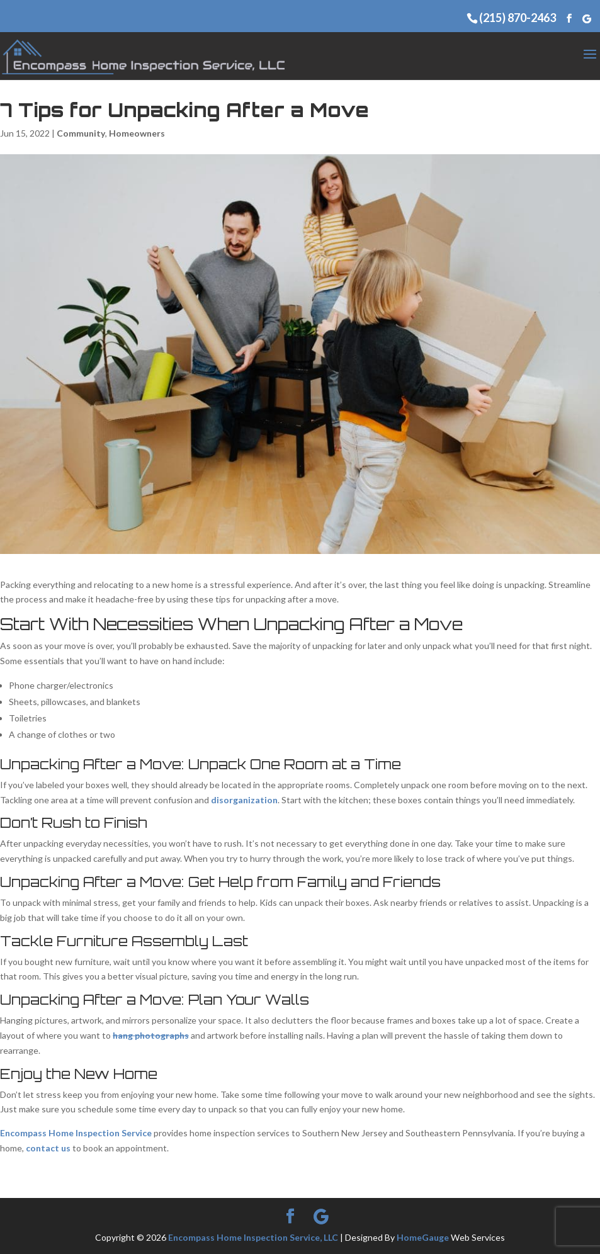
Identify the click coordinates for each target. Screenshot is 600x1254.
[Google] (586, 18)
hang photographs (151, 1035)
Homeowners (137, 133)
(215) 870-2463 (517, 18)
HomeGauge (423, 1237)
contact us (48, 1148)
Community (81, 133)
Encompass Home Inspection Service (76, 1132)
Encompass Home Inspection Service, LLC (253, 1237)
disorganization (244, 799)
